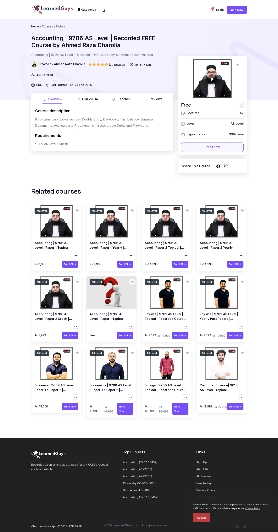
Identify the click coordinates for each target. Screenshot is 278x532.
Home (35, 26)
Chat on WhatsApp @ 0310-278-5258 (56, 526)
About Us (202, 469)
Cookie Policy (252, 508)
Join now (236, 9)
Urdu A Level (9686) (136, 490)
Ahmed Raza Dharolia (69, 64)
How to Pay (204, 483)
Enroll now (212, 147)
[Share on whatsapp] (226, 166)
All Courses (204, 476)
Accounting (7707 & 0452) (140, 497)
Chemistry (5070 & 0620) (139, 483)
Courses (47, 26)
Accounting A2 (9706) (137, 476)
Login (220, 9)
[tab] (52, 100)
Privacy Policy (205, 490)
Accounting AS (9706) (137, 469)
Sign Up (201, 462)
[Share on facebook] (218, 166)
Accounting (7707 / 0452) (140, 462)
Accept (201, 517)
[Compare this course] (241, 105)
